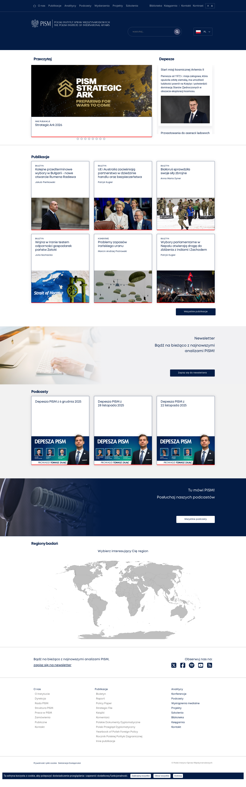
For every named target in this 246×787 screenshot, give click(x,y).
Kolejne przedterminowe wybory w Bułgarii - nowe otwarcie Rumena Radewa (55, 173)
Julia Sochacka (44, 255)
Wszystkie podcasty (195, 519)
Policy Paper (104, 703)
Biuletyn (39, 166)
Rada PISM (41, 703)
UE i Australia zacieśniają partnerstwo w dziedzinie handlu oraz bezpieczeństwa (120, 173)
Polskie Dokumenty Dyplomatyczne (118, 722)
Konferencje (178, 694)
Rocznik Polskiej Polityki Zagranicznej (119, 736)
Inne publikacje (42, 121)
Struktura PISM (44, 708)
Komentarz (103, 239)
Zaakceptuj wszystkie (141, 776)
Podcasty (85, 6)
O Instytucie (42, 694)
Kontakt (186, 6)
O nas (41, 6)
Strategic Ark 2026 (48, 125)
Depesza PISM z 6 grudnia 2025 (58, 401)
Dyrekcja (40, 699)
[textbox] (203, 31)
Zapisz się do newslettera (192, 373)
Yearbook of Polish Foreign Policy (117, 732)
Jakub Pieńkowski (45, 182)
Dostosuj (178, 776)
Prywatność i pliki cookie (45, 763)
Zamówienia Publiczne (42, 719)
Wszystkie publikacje (196, 312)
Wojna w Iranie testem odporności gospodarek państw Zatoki (53, 246)
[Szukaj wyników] (177, 32)
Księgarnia (170, 6)
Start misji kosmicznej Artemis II (182, 69)
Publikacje (54, 6)
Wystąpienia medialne (185, 703)
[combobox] (203, 31)
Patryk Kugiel (105, 182)
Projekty (118, 6)
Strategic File (104, 708)
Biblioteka (156, 6)
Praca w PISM (43, 713)
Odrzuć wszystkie (162, 776)
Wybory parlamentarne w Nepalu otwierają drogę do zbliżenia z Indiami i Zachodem (184, 246)
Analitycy (70, 6)
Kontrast (198, 6)
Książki (100, 713)
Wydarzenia (102, 6)
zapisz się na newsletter (52, 665)
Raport (100, 699)
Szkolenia (132, 6)
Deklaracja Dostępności (69, 763)
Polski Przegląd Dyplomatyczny (115, 727)
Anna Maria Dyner (171, 178)
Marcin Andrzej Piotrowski (112, 251)
